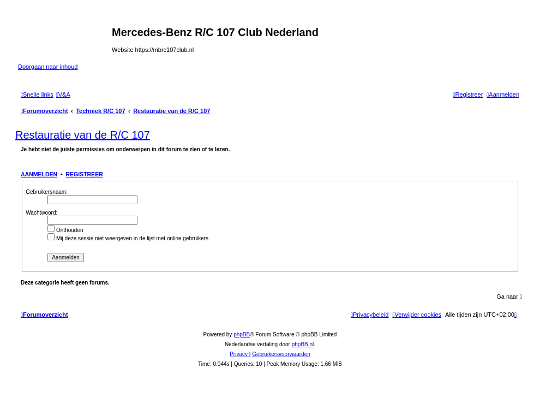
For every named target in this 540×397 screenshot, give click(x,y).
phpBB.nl (303, 344)
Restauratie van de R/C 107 (82, 135)
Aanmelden (39, 174)
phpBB (241, 334)
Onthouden (65, 230)
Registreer (84, 174)
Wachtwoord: (41, 213)
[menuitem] (63, 94)
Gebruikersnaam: (47, 192)
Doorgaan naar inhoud (47, 66)
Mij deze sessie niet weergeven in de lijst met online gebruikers (127, 238)
